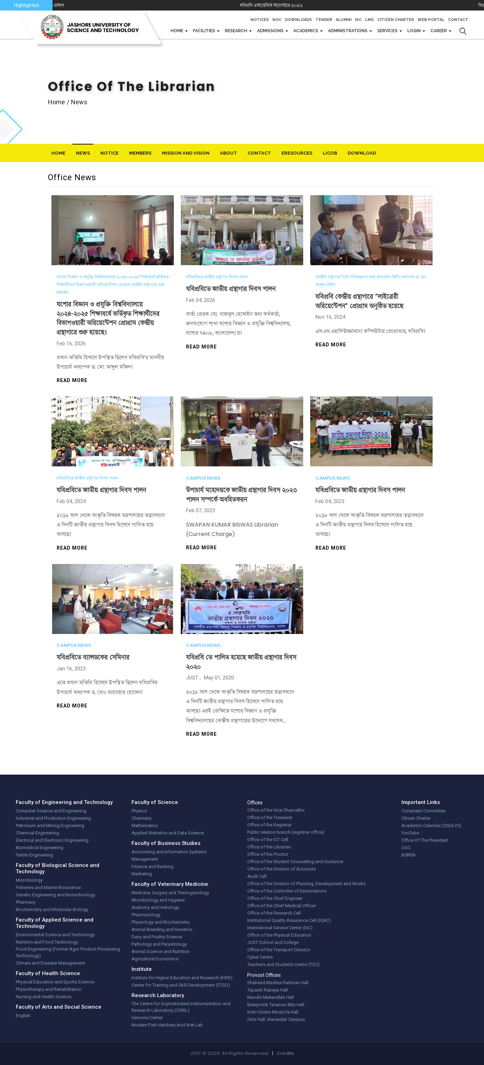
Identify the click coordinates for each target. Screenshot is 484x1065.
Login (414, 30)
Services (388, 30)
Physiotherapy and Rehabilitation (48, 989)
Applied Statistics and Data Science (167, 832)
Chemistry (141, 818)
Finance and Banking (152, 866)
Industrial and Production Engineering (53, 818)
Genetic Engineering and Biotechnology (55, 894)
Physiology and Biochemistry (160, 922)
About (228, 153)
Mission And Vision (185, 153)
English (23, 1015)
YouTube (410, 832)
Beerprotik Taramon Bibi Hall (275, 1004)
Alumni (343, 19)
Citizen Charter (395, 19)
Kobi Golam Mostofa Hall (272, 1012)
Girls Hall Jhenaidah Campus (276, 1019)
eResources (297, 153)
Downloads (298, 19)
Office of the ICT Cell (267, 839)
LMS (369, 19)
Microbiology (29, 880)
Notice (109, 153)
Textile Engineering (34, 855)
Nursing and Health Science (43, 996)
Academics (306, 30)
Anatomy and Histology (155, 907)
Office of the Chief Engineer (274, 898)
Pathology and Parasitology (159, 944)
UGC (406, 847)
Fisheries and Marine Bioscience (48, 887)
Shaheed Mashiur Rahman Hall (277, 982)
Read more (72, 380)
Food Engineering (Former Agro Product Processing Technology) (68, 952)
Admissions (271, 30)
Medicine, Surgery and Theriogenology (170, 892)
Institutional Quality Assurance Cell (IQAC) (289, 920)
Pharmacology (146, 914)
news (79, 102)
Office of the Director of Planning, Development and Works (306, 883)
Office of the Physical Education (279, 935)
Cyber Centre (260, 957)
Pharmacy (25, 902)
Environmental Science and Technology (55, 934)
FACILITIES (204, 30)
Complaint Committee (423, 810)
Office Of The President (424, 840)
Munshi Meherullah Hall (270, 997)
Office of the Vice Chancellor (276, 810)
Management (144, 859)
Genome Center (147, 1017)
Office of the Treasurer (269, 817)
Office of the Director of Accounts (281, 869)
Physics (139, 810)
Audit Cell (256, 876)
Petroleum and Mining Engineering (50, 825)
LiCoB (330, 153)
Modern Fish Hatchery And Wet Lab (167, 1025)
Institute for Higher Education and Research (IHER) (182, 977)
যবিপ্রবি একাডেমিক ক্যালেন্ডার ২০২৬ (293, 5)
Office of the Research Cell (274, 913)
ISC (358, 19)
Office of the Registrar (269, 824)
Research (236, 30)
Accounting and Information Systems (169, 851)
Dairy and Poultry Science (156, 936)
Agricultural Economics (154, 958)
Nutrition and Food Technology (47, 942)
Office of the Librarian (269, 846)
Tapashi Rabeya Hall (267, 990)
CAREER (439, 30)
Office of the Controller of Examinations (287, 891)
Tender (323, 19)
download (362, 153)
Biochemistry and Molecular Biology (52, 909)
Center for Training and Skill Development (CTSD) (180, 985)
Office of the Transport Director (278, 949)
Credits (285, 1053)
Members (140, 153)
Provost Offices (264, 975)
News (83, 153)
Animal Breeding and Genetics (161, 929)
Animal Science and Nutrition (160, 951)
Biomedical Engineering (39, 847)
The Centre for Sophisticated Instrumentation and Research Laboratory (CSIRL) (180, 1007)
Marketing (141, 873)
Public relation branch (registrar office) (286, 832)
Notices (259, 19)
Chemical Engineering (37, 832)
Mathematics (144, 825)
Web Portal (431, 19)
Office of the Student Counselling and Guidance (295, 861)
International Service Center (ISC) (280, 927)
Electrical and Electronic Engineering (52, 840)
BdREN (408, 855)
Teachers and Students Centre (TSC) (283, 964)
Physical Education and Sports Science (55, 982)
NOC (277, 19)
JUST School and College (273, 942)
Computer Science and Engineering (51, 810)
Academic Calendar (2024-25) (431, 825)
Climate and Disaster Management (50, 963)
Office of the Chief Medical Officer (281, 905)
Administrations (348, 30)
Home (177, 30)
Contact (458, 19)
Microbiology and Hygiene (158, 900)
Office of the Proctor (267, 854)
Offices (255, 802)
